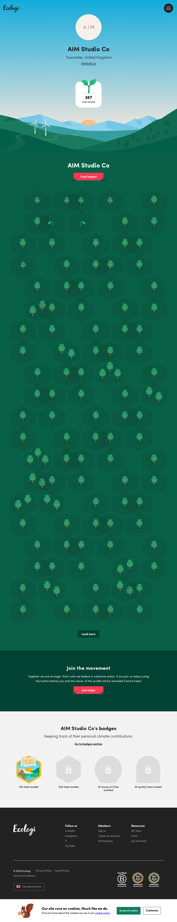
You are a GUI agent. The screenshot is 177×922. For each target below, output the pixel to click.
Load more (88, 634)
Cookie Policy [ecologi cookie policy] (62, 885)
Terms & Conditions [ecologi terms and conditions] (24, 890)
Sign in (102, 830)
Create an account (109, 835)
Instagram (71, 835)
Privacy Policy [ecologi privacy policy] (44, 885)
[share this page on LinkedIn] (173, 58)
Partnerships (105, 841)
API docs (136, 830)
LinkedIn (70, 830)
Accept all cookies (128, 910)
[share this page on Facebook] (173, 45)
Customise (152, 910)
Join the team (139, 841)
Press (134, 835)
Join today (88, 690)
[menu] (168, 8)
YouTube (70, 845)
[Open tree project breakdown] (88, 95)
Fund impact (88, 176)
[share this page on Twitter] (173, 52)
